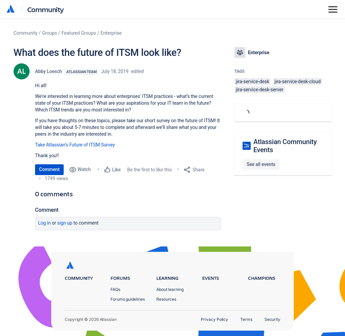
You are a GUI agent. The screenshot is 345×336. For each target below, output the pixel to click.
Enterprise (111, 33)
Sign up (64, 223)
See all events (261, 164)
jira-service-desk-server (259, 89)
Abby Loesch (48, 71)
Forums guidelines (128, 299)
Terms (246, 319)
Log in (44, 223)
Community (45, 9)
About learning (170, 289)
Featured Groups (79, 33)
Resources (166, 299)
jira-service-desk (252, 81)
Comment (49, 169)
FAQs (115, 289)
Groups (49, 33)
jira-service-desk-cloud (298, 81)
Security (272, 319)
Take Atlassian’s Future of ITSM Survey (75, 144)
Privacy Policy (214, 319)
